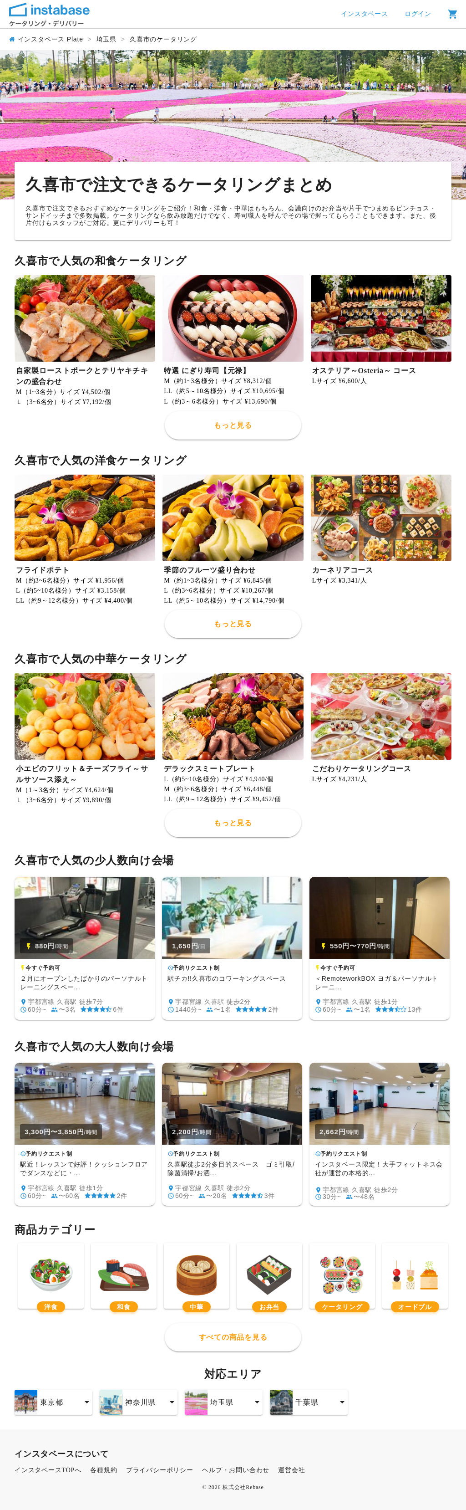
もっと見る (233, 425)
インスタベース (364, 13)
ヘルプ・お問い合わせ (235, 1470)
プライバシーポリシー (159, 1470)
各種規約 (103, 1470)
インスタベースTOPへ (48, 1470)
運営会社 (291, 1470)
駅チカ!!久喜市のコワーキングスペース (226, 978)
